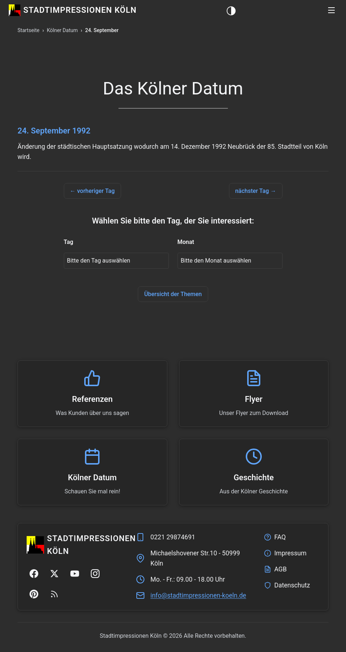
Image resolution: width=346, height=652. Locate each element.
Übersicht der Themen (173, 294)
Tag (68, 241)
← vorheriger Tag (92, 190)
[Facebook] (34, 573)
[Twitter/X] (54, 573)
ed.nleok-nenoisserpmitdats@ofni (198, 595)
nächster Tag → (255, 190)
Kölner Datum (62, 30)
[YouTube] (74, 573)
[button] (331, 10)
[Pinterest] (34, 594)
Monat (186, 241)
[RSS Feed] (54, 594)
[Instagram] (95, 573)
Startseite (28, 30)
